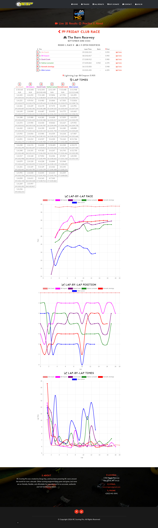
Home (74, 4)
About (98, 23)
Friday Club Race (79, 32)
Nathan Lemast (52, 87)
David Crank (45, 59)
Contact (127, 4)
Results (71, 23)
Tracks (85, 4)
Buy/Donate (113, 4)
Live (59, 23)
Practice (85, 23)
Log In (138, 4)
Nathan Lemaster (47, 63)
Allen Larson (45, 70)
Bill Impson (45, 56)
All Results (98, 4)
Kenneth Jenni (63, 87)
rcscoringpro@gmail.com (111, 487)
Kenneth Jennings (47, 67)
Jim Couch (45, 52)
